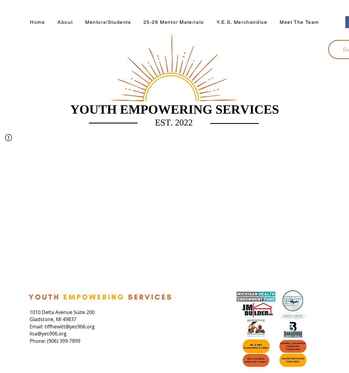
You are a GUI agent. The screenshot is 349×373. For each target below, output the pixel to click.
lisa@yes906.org (48, 333)
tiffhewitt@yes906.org (70, 326)
